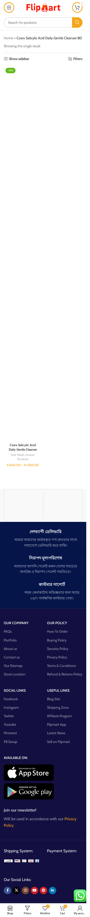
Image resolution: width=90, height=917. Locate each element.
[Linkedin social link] (52, 890)
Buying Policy (56, 640)
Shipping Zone (58, 707)
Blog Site (53, 699)
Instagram (11, 707)
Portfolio (10, 640)
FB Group (10, 741)
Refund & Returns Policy (64, 674)
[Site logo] (43, 7)
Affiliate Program (59, 716)
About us (10, 648)
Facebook (11, 699)
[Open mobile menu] (9, 8)
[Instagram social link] (25, 890)
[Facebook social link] (7, 890)
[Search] (43, 22)
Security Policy (57, 648)
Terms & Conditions (61, 665)
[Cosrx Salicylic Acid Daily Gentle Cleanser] (23, 253)
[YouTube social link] (34, 890)
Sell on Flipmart (58, 741)
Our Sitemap (13, 665)
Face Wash (17, 455)
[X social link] (16, 890)
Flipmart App (56, 724)
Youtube (10, 724)
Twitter (9, 716)
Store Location (15, 674)
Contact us (12, 657)
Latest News (56, 733)
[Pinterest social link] (43, 890)
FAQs (8, 631)
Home (8, 38)
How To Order (57, 631)
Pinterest (10, 733)
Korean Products (26, 457)
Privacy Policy (57, 657)
